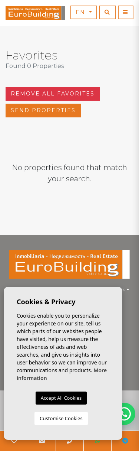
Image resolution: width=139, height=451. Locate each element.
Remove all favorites (53, 93)
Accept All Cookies (61, 398)
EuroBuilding (35, 13)
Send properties (43, 110)
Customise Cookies (61, 418)
